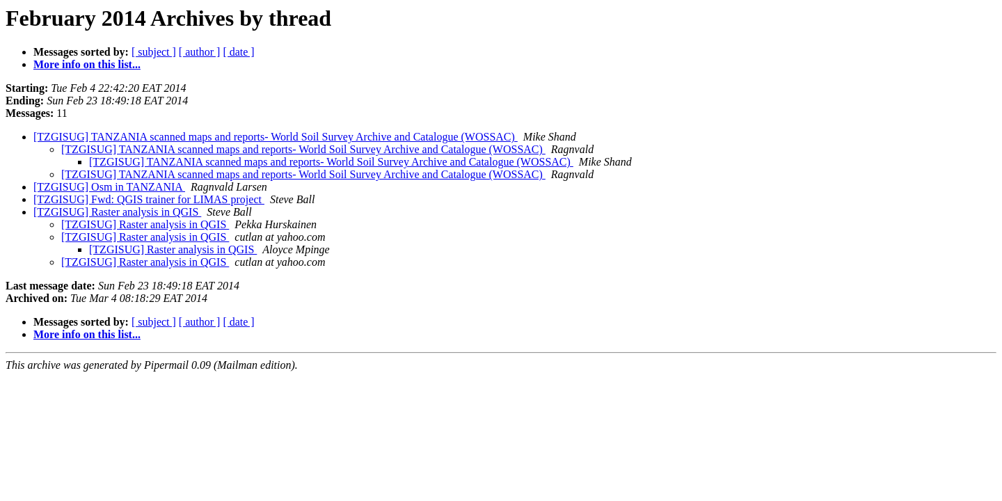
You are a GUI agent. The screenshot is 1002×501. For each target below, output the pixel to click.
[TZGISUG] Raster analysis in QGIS (117, 212)
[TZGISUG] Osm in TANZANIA (109, 187)
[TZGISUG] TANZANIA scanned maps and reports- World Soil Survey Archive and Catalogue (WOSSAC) (275, 137)
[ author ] (200, 52)
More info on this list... (87, 64)
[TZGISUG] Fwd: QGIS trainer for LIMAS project (148, 199)
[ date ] (238, 52)
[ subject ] (154, 52)
